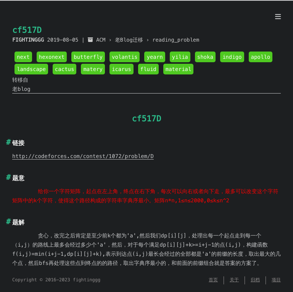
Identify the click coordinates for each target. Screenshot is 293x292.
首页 (213, 280)
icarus (121, 69)
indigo (232, 56)
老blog (21, 89)
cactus (64, 69)
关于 (234, 280)
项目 (276, 280)
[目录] (278, 16)
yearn (154, 56)
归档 (255, 280)
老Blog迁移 (129, 40)
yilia (180, 56)
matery (93, 69)
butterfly (88, 56)
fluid (148, 69)
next (23, 56)
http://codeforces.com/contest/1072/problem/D (83, 156)
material (178, 69)
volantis (124, 56)
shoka (205, 56)
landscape (31, 69)
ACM (101, 40)
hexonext (51, 56)
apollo (260, 56)
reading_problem (175, 40)
